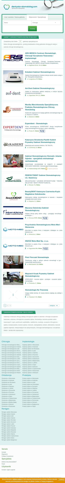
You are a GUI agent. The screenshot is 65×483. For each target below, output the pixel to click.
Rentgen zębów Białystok (9, 430)
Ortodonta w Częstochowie (9, 398)
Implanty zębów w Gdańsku (30, 353)
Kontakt (4, 452)
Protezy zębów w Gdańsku (29, 388)
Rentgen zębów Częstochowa (10, 436)
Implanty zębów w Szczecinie (30, 357)
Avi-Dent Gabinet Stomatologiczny (39, 88)
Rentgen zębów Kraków (8, 414)
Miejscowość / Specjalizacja (37, 17)
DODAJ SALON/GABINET (9, 462)
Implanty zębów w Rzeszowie (30, 370)
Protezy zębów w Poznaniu (30, 386)
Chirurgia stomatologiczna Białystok (12, 368)
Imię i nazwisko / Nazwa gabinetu (14, 17)
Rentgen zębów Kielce (8, 438)
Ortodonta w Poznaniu (8, 392)
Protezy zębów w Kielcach (29, 402)
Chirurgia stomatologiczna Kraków (11, 347)
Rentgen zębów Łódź (8, 416)
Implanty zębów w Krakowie (30, 347)
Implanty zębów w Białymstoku (31, 360)
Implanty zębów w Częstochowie (31, 368)
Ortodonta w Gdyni (7, 396)
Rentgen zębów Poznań (8, 426)
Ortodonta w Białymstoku (9, 400)
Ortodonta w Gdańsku (8, 386)
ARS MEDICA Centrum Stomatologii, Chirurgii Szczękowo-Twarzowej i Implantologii (40, 55)
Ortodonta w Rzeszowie (8, 406)
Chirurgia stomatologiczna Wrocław (11, 351)
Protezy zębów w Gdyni (29, 406)
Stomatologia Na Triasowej (36, 290)
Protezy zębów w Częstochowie (31, 398)
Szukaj (32, 29)
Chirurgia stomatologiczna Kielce (11, 370)
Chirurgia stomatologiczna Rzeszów (12, 362)
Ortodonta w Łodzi (7, 384)
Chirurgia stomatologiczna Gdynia (11, 366)
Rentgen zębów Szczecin (9, 422)
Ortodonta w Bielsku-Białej (9, 402)
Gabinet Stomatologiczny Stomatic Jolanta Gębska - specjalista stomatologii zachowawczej (43, 158)
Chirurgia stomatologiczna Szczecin (12, 360)
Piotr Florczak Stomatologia (37, 257)
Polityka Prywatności (7, 456)
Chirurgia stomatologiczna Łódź (10, 348)
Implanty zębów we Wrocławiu (30, 348)
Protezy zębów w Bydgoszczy (30, 404)
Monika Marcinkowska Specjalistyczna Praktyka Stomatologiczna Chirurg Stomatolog (41, 107)
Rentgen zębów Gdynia (8, 434)
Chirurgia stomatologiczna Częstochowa (13, 364)
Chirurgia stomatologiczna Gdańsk (11, 355)
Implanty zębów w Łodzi (29, 351)
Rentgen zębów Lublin (8, 424)
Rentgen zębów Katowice (9, 428)
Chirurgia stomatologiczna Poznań (11, 353)
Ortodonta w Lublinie (7, 388)
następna (52, 305)
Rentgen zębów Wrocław (9, 420)
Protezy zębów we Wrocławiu (30, 384)
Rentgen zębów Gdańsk (8, 418)
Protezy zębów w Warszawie (30, 378)
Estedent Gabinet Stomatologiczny (40, 72)
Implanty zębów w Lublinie (29, 362)
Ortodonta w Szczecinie (8, 390)
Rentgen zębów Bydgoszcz (9, 440)
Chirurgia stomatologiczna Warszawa (12, 345)
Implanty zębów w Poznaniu (30, 355)
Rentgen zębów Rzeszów (9, 432)
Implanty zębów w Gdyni (29, 364)
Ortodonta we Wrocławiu (8, 382)
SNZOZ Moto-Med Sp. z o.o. (37, 241)
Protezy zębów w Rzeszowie (30, 400)
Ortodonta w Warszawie (8, 378)
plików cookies (17, 479)
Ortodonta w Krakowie (8, 380)
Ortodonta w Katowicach (8, 394)
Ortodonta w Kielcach (8, 404)
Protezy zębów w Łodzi (28, 382)
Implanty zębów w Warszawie (30, 345)
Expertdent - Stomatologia (36, 123)
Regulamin (5, 454)
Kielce (44, 65)
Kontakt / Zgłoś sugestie (8, 470)
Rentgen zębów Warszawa (9, 412)
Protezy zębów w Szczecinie (30, 392)
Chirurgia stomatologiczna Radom (11, 372)
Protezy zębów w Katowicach (30, 394)
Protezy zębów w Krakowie (29, 380)
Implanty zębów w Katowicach (30, 358)
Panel (3, 464)
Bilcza (39, 147)
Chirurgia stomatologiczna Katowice (12, 357)
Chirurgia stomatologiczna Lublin (11, 358)
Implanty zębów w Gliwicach (30, 372)
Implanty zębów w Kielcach (30, 366)
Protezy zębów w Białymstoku (30, 396)
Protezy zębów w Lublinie (29, 390)
